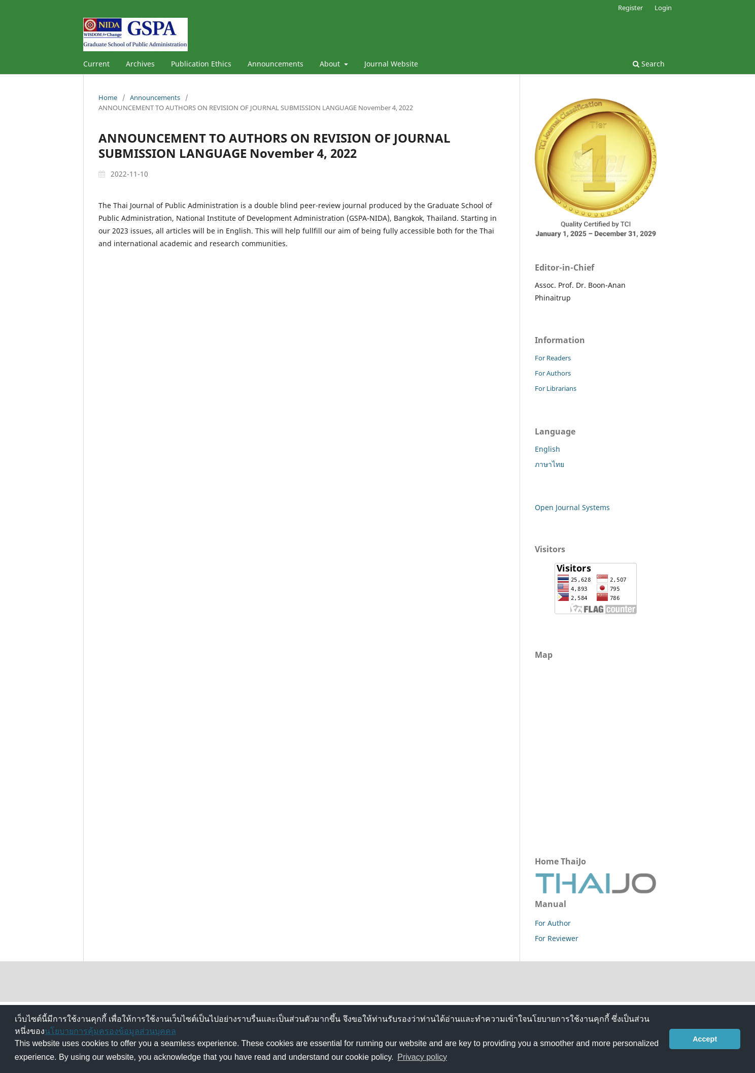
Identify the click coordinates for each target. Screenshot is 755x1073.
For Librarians (555, 388)
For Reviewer (556, 938)
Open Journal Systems (572, 507)
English (547, 449)
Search (649, 64)
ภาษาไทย (549, 464)
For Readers (553, 357)
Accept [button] (705, 1039)
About (331, 64)
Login (663, 7)
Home (107, 97)
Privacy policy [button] (422, 1057)
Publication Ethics (201, 64)
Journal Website (391, 64)
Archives (140, 64)
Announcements (275, 64)
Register (630, 7)
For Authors (553, 373)
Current (96, 64)
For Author (553, 923)
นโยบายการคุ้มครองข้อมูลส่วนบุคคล (110, 1031)
